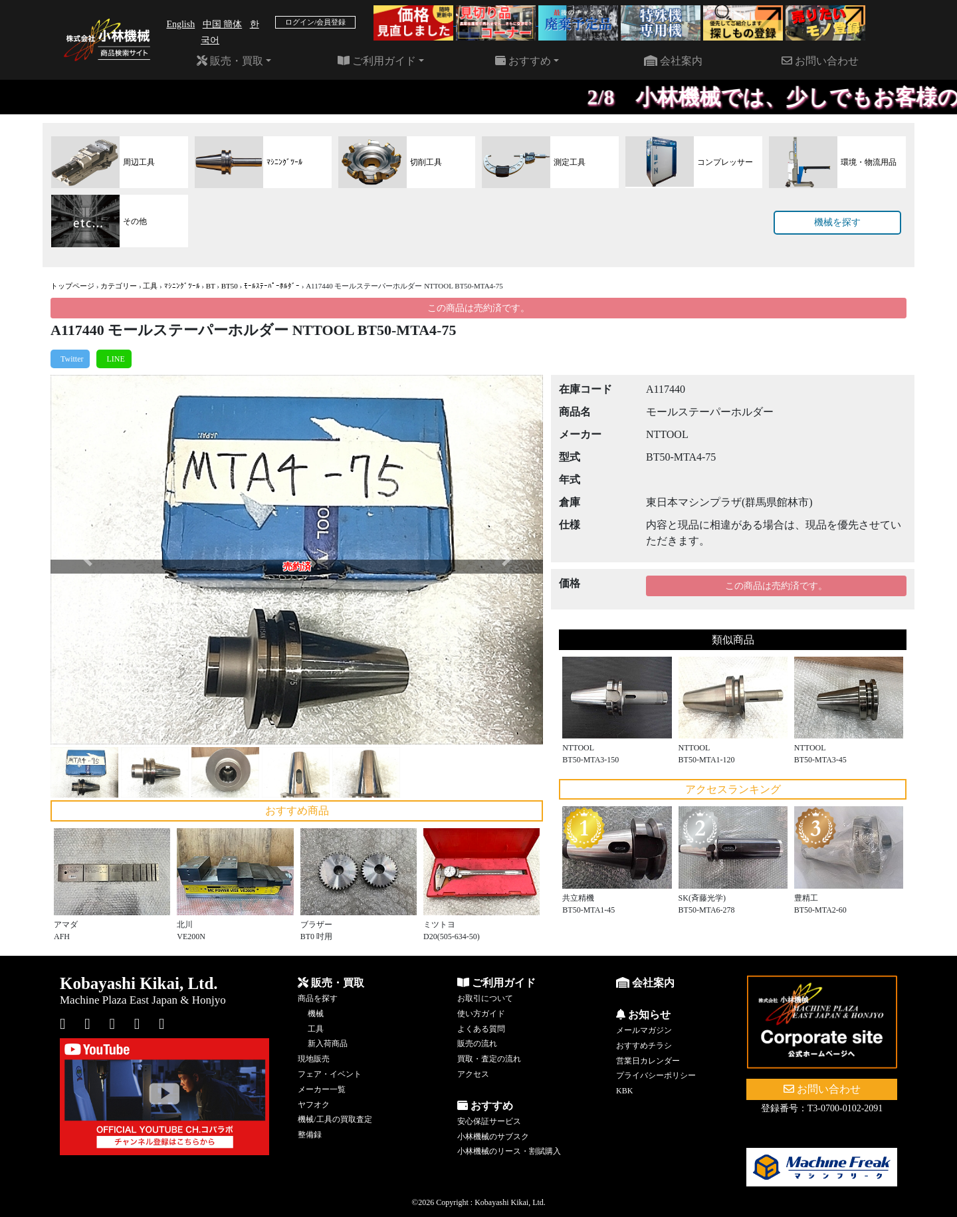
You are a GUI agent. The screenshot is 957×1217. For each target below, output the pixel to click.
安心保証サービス (489, 1121)
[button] (87, 559)
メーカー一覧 (322, 1089)
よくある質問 (481, 1029)
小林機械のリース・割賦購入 (509, 1151)
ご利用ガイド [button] (377, 60)
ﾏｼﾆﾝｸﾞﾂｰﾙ (182, 286)
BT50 (229, 286)
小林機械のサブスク (493, 1136)
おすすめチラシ (644, 1045)
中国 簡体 (223, 24)
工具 (150, 286)
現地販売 (314, 1058)
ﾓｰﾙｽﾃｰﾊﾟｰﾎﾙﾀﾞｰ (272, 286)
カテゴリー (118, 286)
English (180, 24)
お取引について (485, 998)
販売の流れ (477, 1043)
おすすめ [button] (523, 60)
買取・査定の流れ (489, 1058)
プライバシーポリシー (656, 1075)
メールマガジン (644, 1030)
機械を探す (837, 222)
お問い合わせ (820, 60)
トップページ (72, 286)
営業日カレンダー (648, 1060)
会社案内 (673, 60)
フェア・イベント (330, 1074)
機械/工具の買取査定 (335, 1119)
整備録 (310, 1134)
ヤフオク (314, 1104)
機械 (316, 1013)
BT (210, 286)
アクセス (473, 1074)
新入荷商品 (328, 1043)
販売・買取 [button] (230, 60)
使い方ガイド (481, 1013)
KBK (624, 1090)
